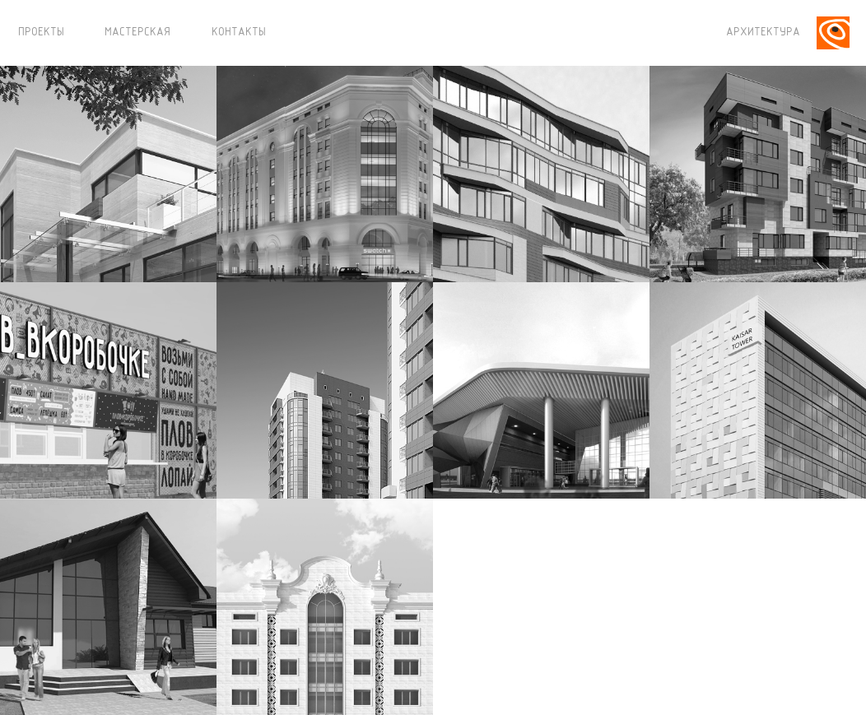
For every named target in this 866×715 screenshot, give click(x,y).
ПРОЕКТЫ (41, 33)
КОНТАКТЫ (239, 33)
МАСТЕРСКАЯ (137, 33)
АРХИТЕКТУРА (763, 33)
